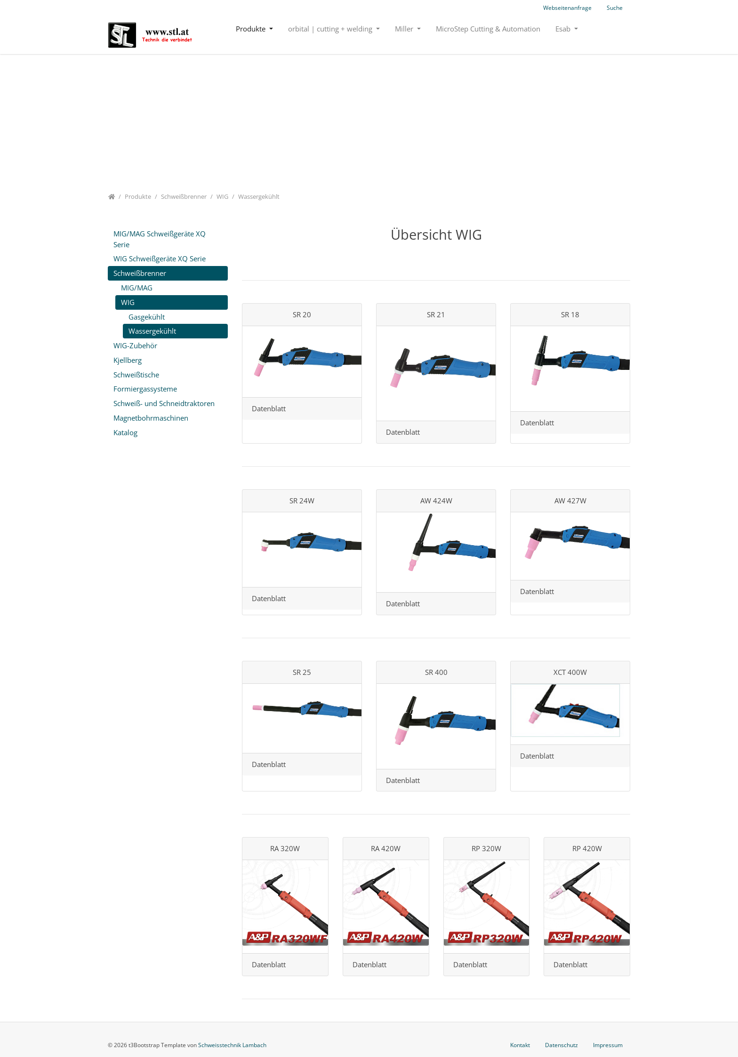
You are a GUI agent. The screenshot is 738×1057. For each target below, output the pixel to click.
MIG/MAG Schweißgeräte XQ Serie (159, 239)
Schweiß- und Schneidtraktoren (164, 403)
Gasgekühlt (146, 316)
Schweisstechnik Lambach (232, 1045)
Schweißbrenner (139, 273)
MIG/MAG (136, 287)
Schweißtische (136, 374)
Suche (615, 8)
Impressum (608, 1045)
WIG (128, 302)
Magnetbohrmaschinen (150, 418)
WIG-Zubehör (135, 345)
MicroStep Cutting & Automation (488, 28)
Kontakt (520, 1045)
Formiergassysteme (145, 388)
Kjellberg (127, 360)
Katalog (125, 432)
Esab (563, 28)
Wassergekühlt (152, 331)
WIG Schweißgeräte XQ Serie (159, 258)
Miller (405, 28)
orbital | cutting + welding (331, 28)
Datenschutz (561, 1045)
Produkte (251, 28)
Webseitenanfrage (567, 8)
